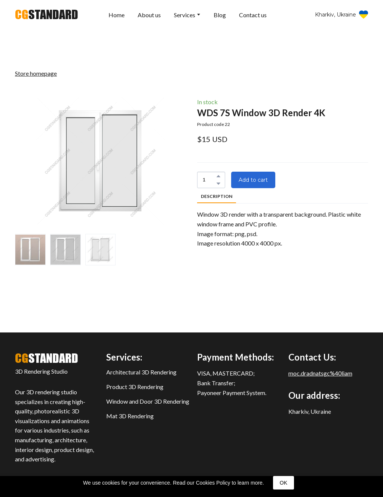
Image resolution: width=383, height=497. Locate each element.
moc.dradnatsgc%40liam (320, 373)
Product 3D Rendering (134, 386)
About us (149, 14)
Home (116, 14)
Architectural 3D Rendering (141, 372)
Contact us (253, 14)
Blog (220, 14)
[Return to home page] (46, 14)
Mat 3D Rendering (130, 415)
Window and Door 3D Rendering (147, 401)
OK (283, 483)
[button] (341, 15)
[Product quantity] (209, 180)
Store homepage (36, 73)
